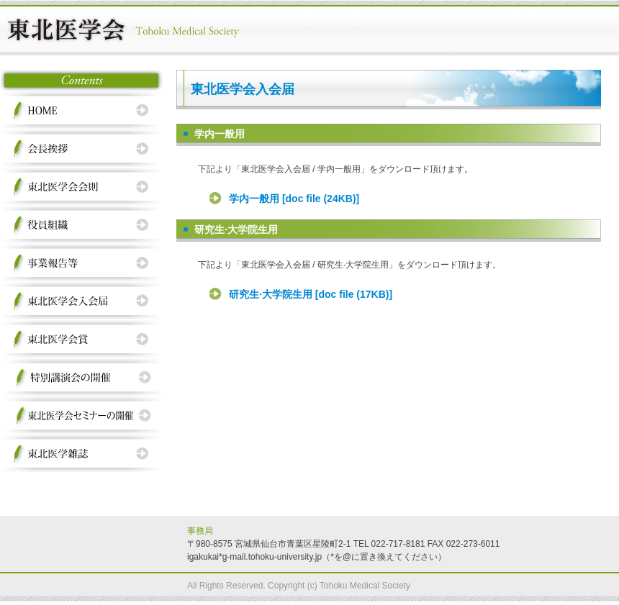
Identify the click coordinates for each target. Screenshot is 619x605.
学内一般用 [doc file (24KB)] (294, 198)
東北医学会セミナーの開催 (86, 415)
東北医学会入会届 (86, 301)
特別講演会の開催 (86, 377)
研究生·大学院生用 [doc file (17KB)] (310, 294)
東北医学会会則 (86, 187)
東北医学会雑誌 (86, 454)
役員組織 (86, 225)
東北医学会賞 (86, 339)
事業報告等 (86, 263)
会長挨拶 (86, 148)
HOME (86, 110)
